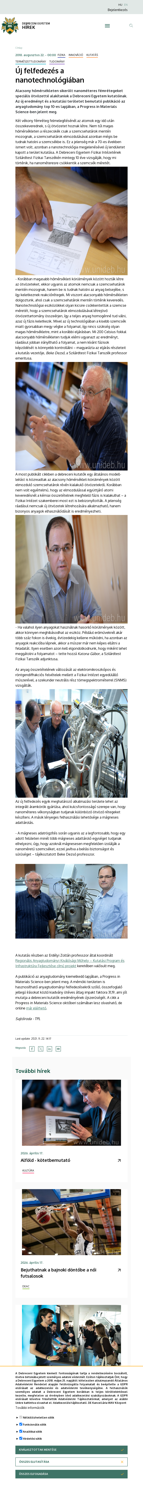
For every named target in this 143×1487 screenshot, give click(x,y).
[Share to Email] (58, 1049)
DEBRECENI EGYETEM (36, 23)
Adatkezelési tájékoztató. (70, 1408)
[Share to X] (40, 1049)
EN (126, 4)
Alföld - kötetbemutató (45, 1160)
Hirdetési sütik (32, 1443)
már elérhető (36, 1008)
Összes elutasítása (34, 1467)
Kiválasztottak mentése (38, 1454)
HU (120, 4)
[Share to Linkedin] (49, 1049)
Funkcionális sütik (34, 1429)
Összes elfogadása (33, 1479)
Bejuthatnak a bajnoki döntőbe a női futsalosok (58, 1273)
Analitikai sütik (32, 1436)
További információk (29, 1413)
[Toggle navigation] (107, 25)
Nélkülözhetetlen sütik (38, 1422)
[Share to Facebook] (32, 1049)
